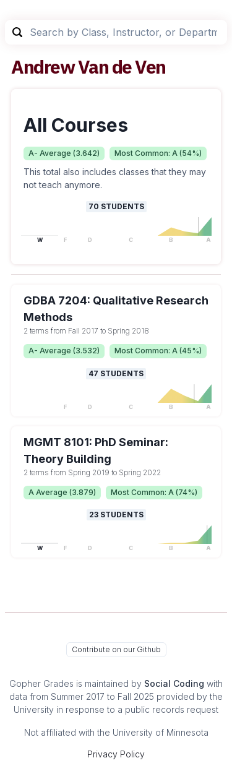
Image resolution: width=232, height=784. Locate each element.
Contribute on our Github (116, 649)
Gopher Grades (41, 683)
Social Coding (174, 683)
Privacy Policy (116, 754)
